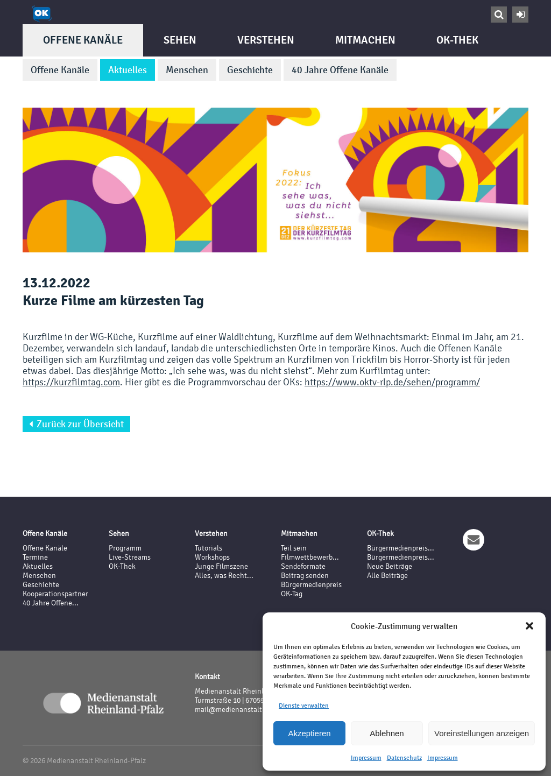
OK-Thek (457, 40)
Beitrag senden (305, 575)
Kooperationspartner (55, 593)
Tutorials (208, 548)
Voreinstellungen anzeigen (481, 733)
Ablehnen (387, 733)
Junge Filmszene (221, 566)
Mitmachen (365, 40)
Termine (35, 557)
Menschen (187, 70)
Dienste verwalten (304, 705)
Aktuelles (127, 70)
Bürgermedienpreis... (400, 548)
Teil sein (294, 548)
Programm (125, 548)
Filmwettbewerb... (310, 557)
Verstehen (265, 40)
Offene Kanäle (83, 40)
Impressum (366, 757)
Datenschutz (404, 757)
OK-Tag (291, 593)
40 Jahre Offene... (51, 603)
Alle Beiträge (387, 575)
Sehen (180, 40)
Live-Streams (130, 557)
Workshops (212, 557)
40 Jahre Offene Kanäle (340, 70)
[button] (529, 625)
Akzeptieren (309, 733)
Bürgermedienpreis (311, 584)
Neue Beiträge (389, 566)
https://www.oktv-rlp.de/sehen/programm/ (392, 381)
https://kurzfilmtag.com (71, 381)
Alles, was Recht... (224, 575)
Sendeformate (303, 566)
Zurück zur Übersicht (76, 424)
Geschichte (250, 70)
